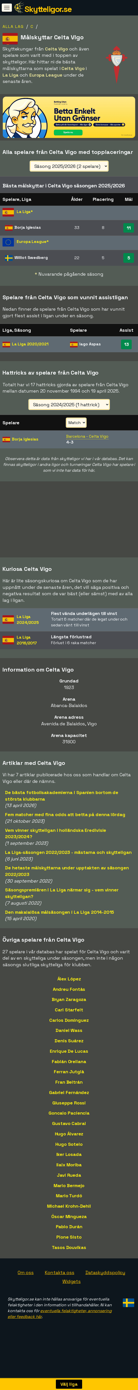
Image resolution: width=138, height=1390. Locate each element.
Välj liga (69, 1384)
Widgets (71, 1287)
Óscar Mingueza (69, 1222)
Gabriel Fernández (69, 1098)
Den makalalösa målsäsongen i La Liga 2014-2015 (59, 917)
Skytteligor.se (48, 9)
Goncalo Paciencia (69, 1118)
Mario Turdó (69, 1201)
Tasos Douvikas (69, 1253)
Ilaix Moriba (69, 1170)
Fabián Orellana (69, 1067)
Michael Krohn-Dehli (69, 1211)
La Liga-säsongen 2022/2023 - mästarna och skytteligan (68, 857)
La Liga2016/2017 (27, 645)
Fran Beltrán (69, 1087)
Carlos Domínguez (68, 1025)
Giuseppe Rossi (69, 1108)
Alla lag (13, 26)
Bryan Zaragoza (69, 1005)
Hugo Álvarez (69, 1139)
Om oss (26, 1278)
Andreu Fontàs (69, 994)
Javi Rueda (69, 1180)
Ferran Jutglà (69, 1077)
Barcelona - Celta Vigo (87, 436)
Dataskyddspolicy (105, 1278)
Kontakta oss (59, 1278)
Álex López (69, 984)
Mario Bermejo (69, 1190)
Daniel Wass (69, 1036)
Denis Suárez (69, 1046)
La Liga (30, 344)
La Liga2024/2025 (28, 624)
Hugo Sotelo (69, 1149)
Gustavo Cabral (69, 1129)
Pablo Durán (69, 1232)
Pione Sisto (69, 1242)
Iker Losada (69, 1160)
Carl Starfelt (69, 1015)
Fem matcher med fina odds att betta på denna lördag (65, 820)
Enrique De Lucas (69, 1056)
